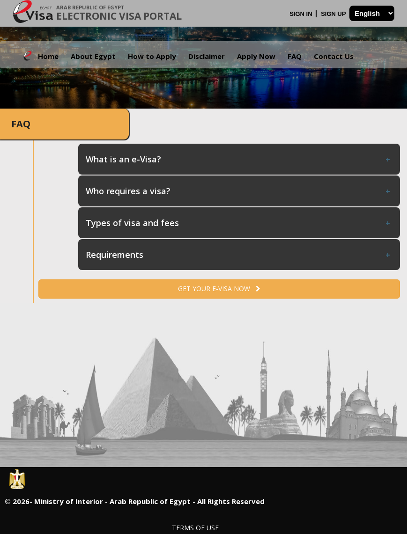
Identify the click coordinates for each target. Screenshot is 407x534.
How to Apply (152, 56)
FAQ (295, 56)
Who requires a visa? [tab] (239, 191)
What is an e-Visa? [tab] (239, 159)
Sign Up (334, 13)
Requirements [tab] (239, 254)
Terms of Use (195, 527)
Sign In (301, 13)
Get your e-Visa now (219, 288)
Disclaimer (206, 56)
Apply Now (256, 56)
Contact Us (334, 56)
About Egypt (93, 56)
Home (48, 56)
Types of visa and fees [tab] (239, 222)
